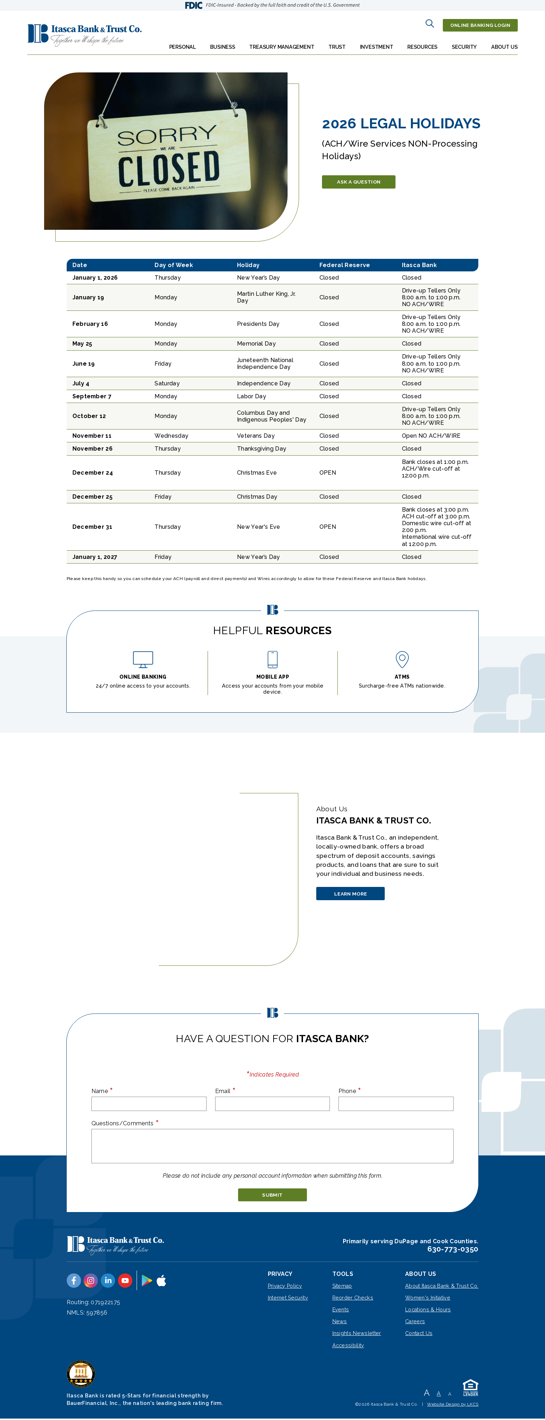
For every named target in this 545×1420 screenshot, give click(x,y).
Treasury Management (281, 44)
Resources (422, 44)
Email (225, 1088)
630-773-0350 (453, 1249)
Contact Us (418, 1334)
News (339, 1322)
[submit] (272, 1194)
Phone (349, 1088)
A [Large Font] (427, 1393)
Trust (337, 44)
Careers (415, 1322)
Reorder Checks (352, 1298)
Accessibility (348, 1346)
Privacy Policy (285, 1287)
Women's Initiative (427, 1298)
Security (464, 44)
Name (102, 1088)
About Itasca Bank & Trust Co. (441, 1287)
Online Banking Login (477, 23)
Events (340, 1310)
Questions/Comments (125, 1120)
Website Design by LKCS (452, 1405)
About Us (504, 44)
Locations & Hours (428, 1310)
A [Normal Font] (439, 1394)
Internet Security (288, 1298)
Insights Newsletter (356, 1334)
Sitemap (342, 1287)
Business (222, 44)
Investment (376, 44)
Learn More (357, 894)
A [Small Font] (449, 1395)
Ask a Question (365, 178)
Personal (182, 44)
